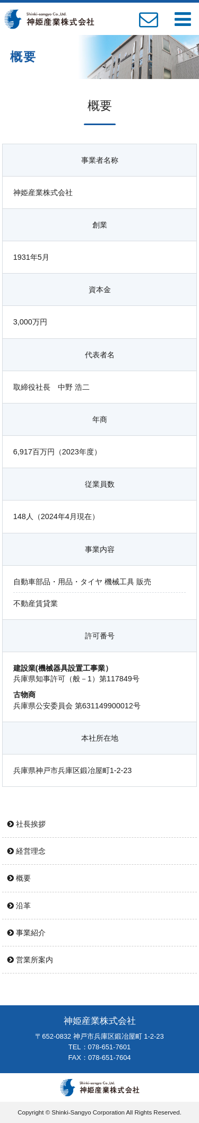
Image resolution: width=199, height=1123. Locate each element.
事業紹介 (26, 932)
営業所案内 (30, 959)
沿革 (19, 905)
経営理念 (26, 851)
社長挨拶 (26, 824)
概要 (19, 878)
